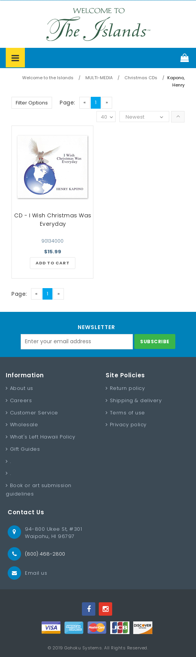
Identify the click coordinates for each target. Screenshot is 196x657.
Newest (135, 117)
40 (107, 117)
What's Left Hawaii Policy (42, 436)
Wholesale (24, 424)
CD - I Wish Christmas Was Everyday (52, 220)
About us (21, 388)
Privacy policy (128, 424)
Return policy (127, 388)
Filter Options (32, 102)
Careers (21, 400)
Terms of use (127, 412)
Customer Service (34, 412)
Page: (67, 102)
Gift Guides (25, 449)
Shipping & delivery (136, 400)
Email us (36, 573)
